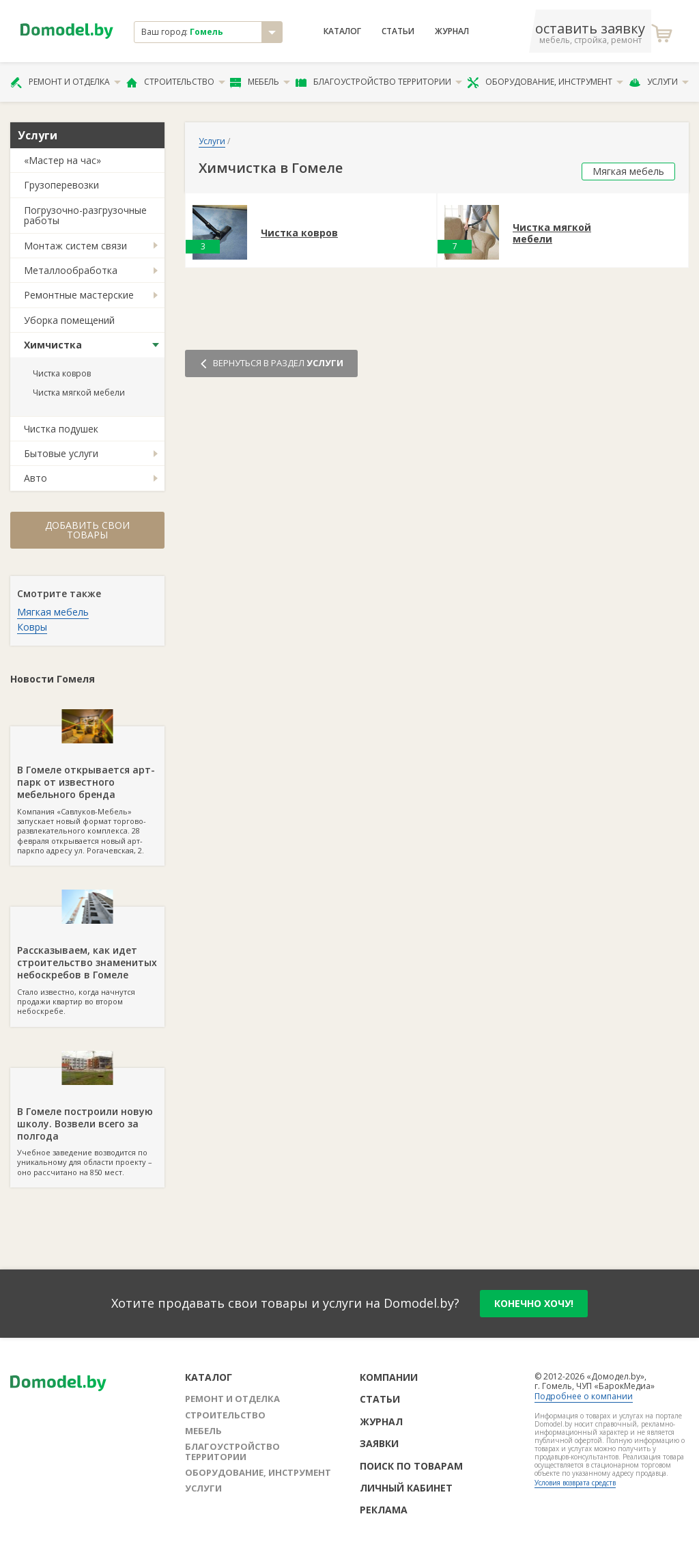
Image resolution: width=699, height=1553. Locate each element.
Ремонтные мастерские (79, 294)
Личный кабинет (406, 1488)
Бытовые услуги (61, 453)
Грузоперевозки (61, 184)
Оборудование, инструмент (545, 82)
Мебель (260, 82)
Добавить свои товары (87, 530)
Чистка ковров (62, 373)
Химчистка (53, 344)
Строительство (175, 82)
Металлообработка (70, 270)
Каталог (342, 31)
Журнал (452, 31)
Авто (35, 477)
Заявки (379, 1443)
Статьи (398, 31)
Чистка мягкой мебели (79, 392)
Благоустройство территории (379, 82)
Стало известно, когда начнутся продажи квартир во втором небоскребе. (87, 961)
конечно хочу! (533, 1303)
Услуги (659, 82)
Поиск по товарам (411, 1466)
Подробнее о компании (583, 1396)
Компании (389, 1377)
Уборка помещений (69, 320)
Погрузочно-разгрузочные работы (85, 215)
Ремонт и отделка (65, 82)
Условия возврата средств (575, 1482)
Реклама (384, 1509)
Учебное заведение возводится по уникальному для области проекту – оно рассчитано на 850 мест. (87, 1122)
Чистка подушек (61, 428)
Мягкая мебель (53, 611)
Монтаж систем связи (75, 245)
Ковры (32, 626)
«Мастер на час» (62, 160)
